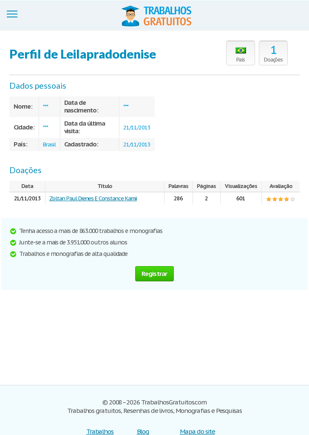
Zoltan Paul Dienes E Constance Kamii (93, 198)
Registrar (154, 273)
